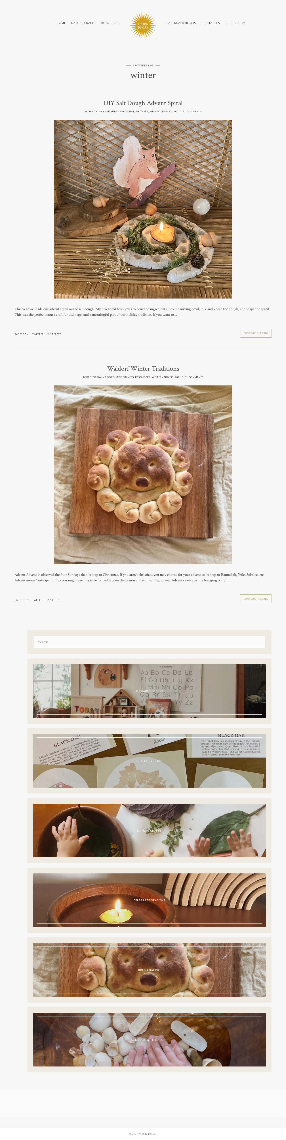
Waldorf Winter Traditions (143, 368)
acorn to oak (94, 111)
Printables (211, 23)
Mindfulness (125, 377)
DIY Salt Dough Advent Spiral (143, 103)
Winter (155, 111)
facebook (21, 334)
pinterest (54, 334)
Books (109, 377)
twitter (38, 334)
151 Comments (193, 377)
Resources (110, 23)
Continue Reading (256, 333)
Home (61, 23)
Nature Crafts (83, 23)
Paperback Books (181, 23)
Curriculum (235, 23)
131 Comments (191, 111)
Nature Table (138, 111)
